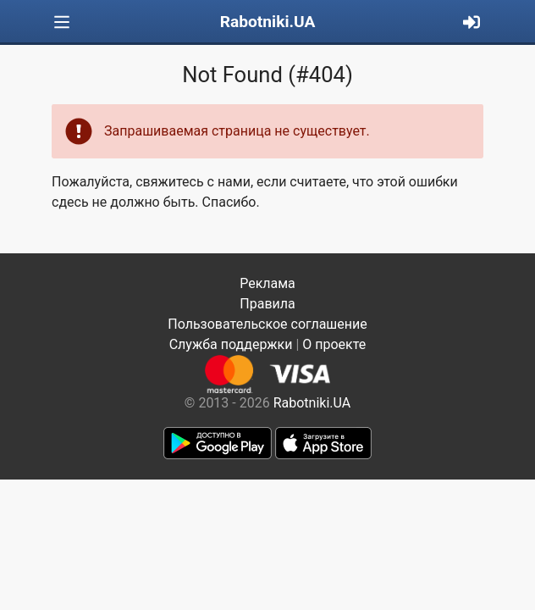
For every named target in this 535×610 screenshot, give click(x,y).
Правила (267, 304)
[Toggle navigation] (62, 22)
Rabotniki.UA (268, 21)
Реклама (267, 283)
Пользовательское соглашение (267, 324)
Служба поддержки (231, 344)
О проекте (334, 344)
